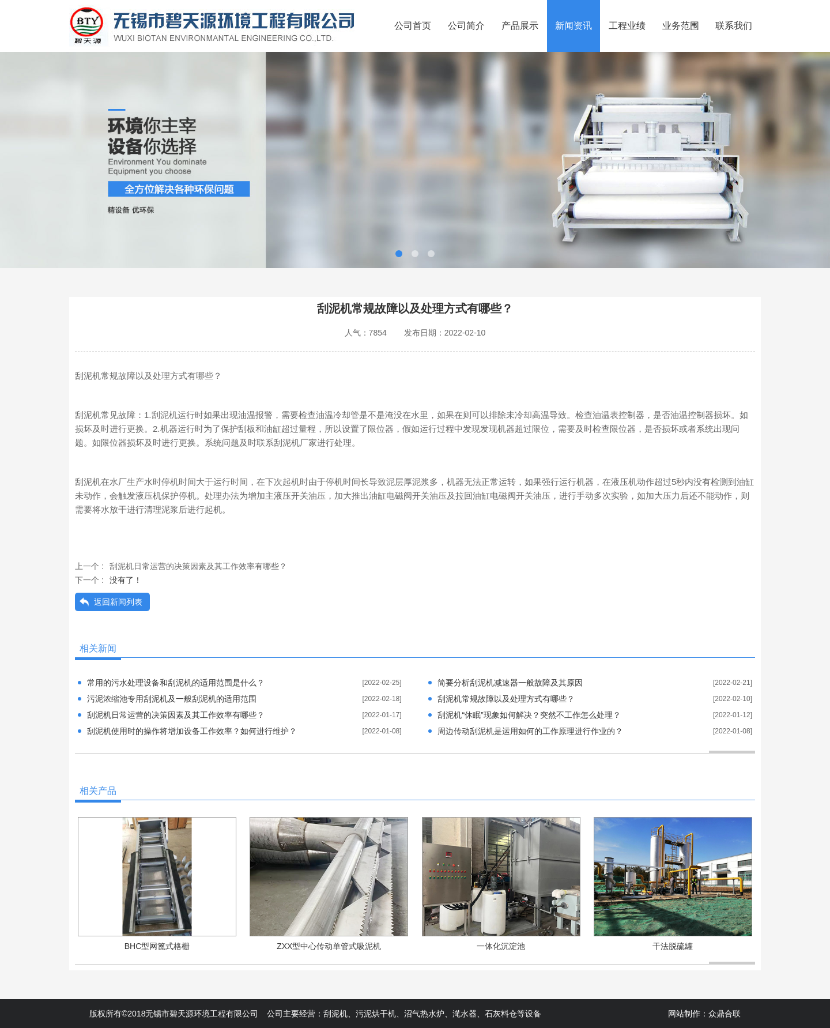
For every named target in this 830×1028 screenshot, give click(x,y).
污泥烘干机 (376, 1013)
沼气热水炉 (424, 1013)
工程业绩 (627, 26)
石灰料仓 (501, 1013)
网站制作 (684, 1013)
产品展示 (519, 26)
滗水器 (464, 1013)
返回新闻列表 (118, 602)
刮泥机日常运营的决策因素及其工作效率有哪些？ (198, 566)
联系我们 (733, 26)
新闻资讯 (573, 26)
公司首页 (412, 26)
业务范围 (680, 26)
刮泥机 (335, 1013)
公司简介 (466, 26)
